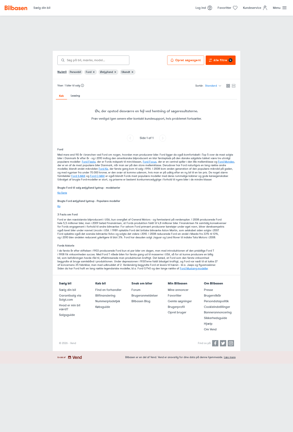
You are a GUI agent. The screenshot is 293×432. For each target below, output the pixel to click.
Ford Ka (103, 169)
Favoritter (174, 295)
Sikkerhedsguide (215, 318)
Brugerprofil (176, 307)
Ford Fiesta (89, 162)
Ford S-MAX (78, 176)
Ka (58, 206)
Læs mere (230, 357)
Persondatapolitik (216, 301)
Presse (208, 290)
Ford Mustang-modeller (194, 268)
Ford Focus (149, 162)
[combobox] (93, 60)
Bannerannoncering (218, 312)
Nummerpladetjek (107, 301)
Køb (61, 96)
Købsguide (102, 307)
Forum (135, 290)
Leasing (75, 96)
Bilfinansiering (105, 295)
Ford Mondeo (226, 162)
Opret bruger (177, 312)
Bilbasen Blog (140, 301)
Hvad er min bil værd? (69, 307)
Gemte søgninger (180, 301)
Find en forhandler (108, 290)
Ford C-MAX (97, 176)
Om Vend (210, 329)
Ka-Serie (62, 193)
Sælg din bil (67, 290)
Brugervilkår (212, 295)
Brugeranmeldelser (144, 295)
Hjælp (208, 324)
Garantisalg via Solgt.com (70, 297)
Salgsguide (67, 315)
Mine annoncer (178, 290)
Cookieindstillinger (217, 307)
